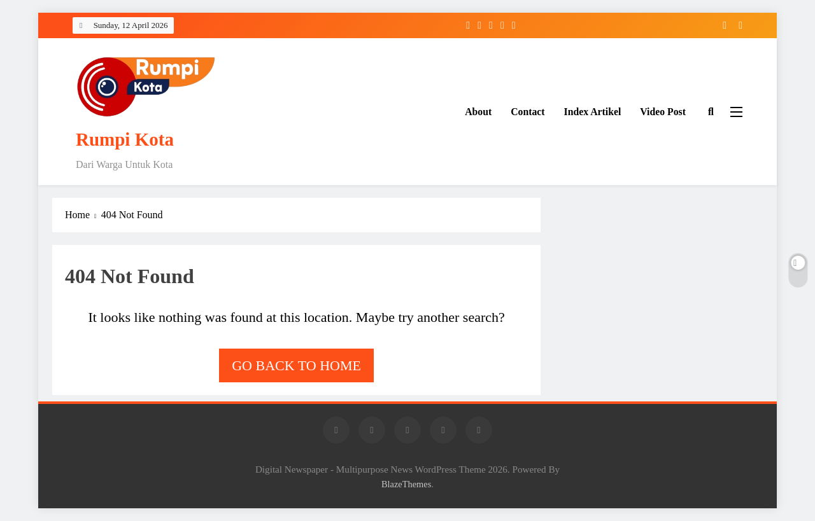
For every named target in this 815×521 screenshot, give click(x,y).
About (478, 111)
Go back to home (296, 365)
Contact (527, 111)
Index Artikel (592, 111)
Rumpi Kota (125, 139)
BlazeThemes (406, 484)
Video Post (663, 111)
